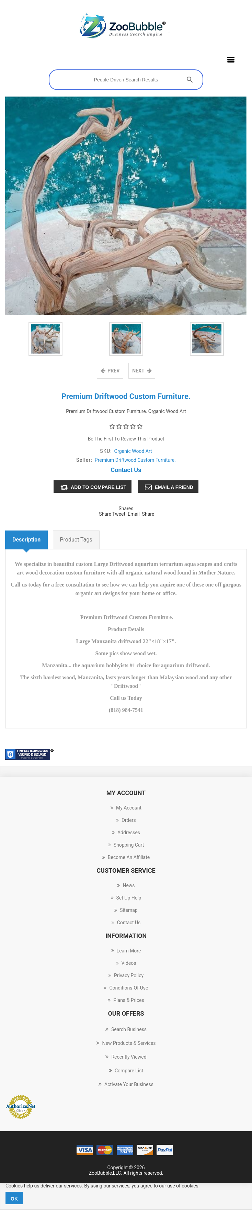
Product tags (76, 540)
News (126, 886)
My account (126, 808)
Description (26, 540)
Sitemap (125, 910)
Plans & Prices (126, 1000)
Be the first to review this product (126, 439)
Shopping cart (126, 845)
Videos (126, 963)
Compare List (126, 1070)
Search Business (126, 1029)
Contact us (126, 923)
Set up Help (126, 898)
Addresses (126, 833)
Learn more (126, 951)
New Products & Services (126, 1043)
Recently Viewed (125, 1056)
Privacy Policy (126, 976)
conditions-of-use (126, 988)
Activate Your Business (126, 1084)
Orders (126, 820)
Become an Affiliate (126, 857)
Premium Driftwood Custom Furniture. (135, 460)
